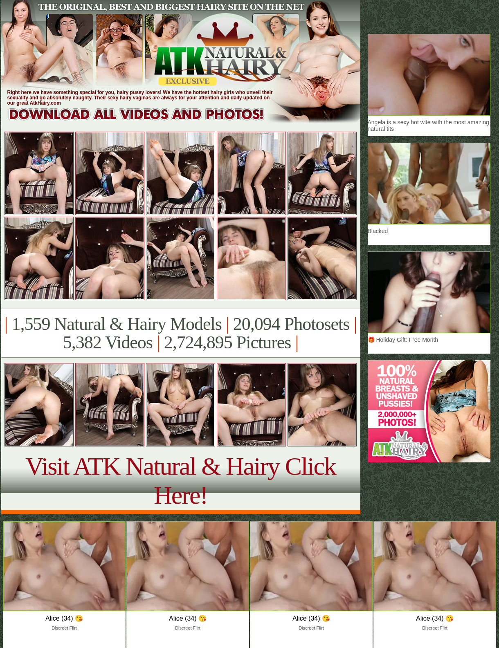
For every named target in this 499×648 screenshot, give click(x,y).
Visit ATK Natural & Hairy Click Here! (180, 480)
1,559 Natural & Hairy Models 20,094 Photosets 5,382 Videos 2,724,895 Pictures (180, 333)
